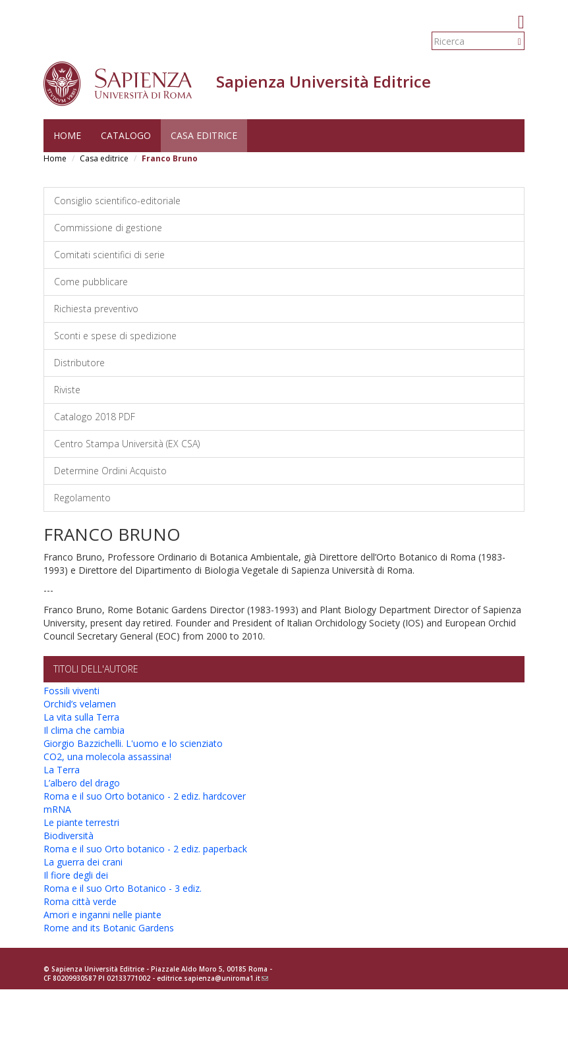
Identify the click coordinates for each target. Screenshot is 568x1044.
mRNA (57, 809)
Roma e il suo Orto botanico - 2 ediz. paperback (145, 848)
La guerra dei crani (83, 862)
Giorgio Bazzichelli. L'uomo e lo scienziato (133, 743)
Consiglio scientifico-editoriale (117, 200)
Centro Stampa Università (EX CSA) (127, 443)
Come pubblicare (91, 281)
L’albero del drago (81, 783)
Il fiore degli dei (75, 875)
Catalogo (126, 135)
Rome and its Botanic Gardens (108, 927)
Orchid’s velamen (79, 704)
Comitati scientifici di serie (109, 254)
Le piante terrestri (81, 822)
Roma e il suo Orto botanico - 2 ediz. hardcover (144, 796)
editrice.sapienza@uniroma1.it (212, 978)
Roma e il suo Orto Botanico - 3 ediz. (122, 888)
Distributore (79, 362)
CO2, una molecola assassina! (107, 756)
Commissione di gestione (108, 227)
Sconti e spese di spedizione (115, 335)
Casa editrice (204, 135)
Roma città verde (80, 901)
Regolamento (82, 497)
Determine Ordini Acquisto (110, 470)
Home (67, 135)
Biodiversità (68, 835)
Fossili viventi (71, 690)
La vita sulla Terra (81, 717)
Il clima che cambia (84, 730)
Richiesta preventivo (96, 308)
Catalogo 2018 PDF (94, 416)
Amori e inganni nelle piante (102, 914)
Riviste (67, 389)
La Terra (61, 769)
